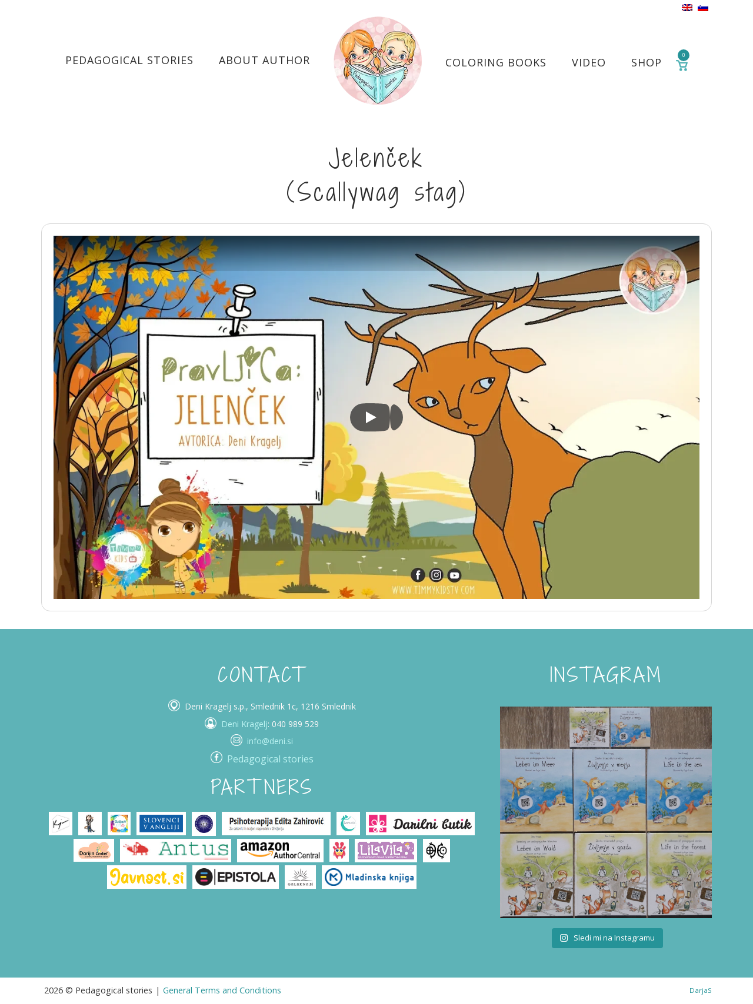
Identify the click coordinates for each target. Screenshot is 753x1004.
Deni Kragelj (244, 723)
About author (264, 60)
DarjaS (700, 990)
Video (589, 62)
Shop (646, 62)
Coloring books (496, 62)
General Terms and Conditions (222, 990)
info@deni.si (270, 741)
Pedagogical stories (129, 60)
